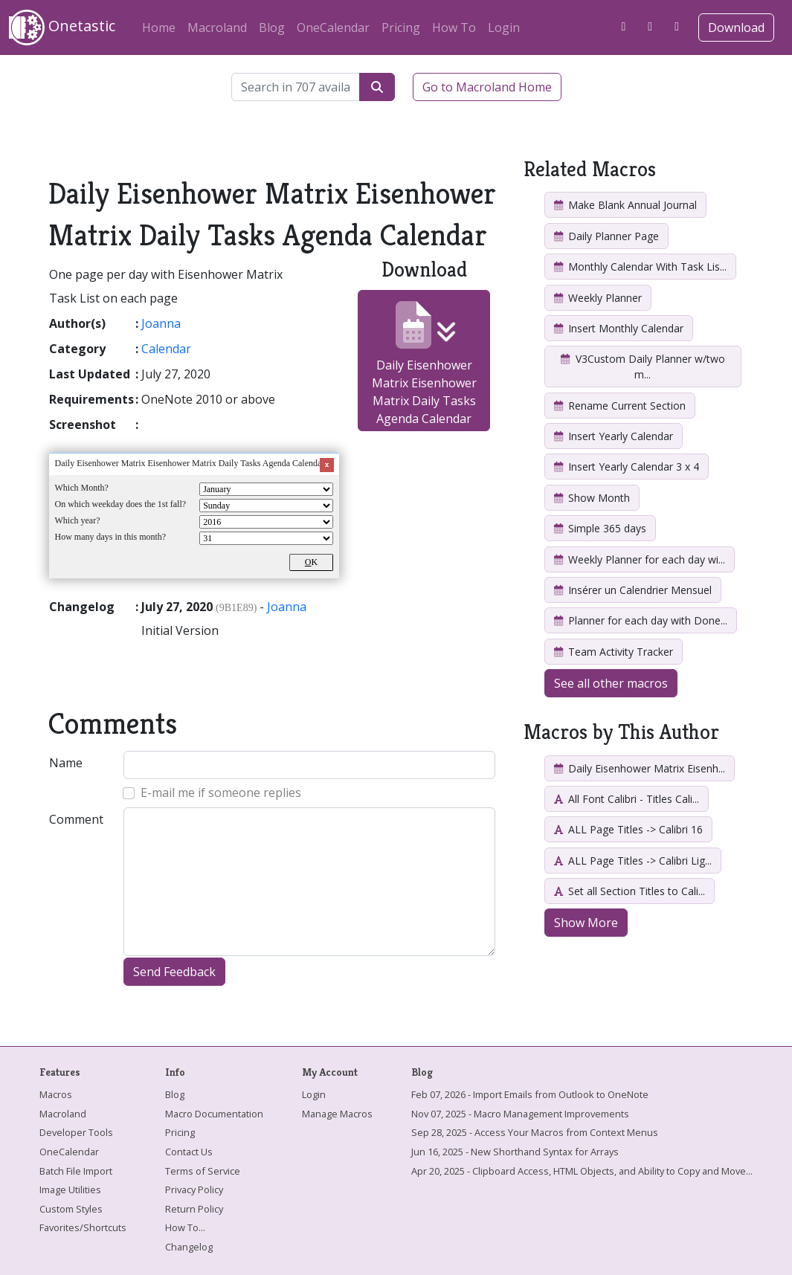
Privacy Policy (194, 1189)
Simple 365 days (600, 528)
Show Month (592, 498)
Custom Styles (71, 1209)
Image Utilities (70, 1189)
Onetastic (62, 27)
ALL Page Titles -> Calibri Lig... (633, 860)
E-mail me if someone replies (221, 792)
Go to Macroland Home (487, 87)
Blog (272, 27)
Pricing (400, 27)
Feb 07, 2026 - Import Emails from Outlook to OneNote (529, 1094)
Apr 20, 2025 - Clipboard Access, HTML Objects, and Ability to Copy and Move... (582, 1171)
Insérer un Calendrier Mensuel (633, 590)
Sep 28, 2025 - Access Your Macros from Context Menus (534, 1132)
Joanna (161, 323)
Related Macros (590, 169)
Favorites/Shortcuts (82, 1227)
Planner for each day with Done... (640, 620)
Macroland (217, 27)
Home (159, 27)
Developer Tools (76, 1132)
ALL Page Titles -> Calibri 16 (628, 829)
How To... (185, 1227)
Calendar (166, 348)
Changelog (189, 1246)
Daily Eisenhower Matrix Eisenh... (639, 768)
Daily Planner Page (606, 236)
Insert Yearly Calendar (613, 436)
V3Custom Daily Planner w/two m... (642, 366)
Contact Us (189, 1151)
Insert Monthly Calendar (618, 328)
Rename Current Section (620, 405)
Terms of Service (202, 1171)
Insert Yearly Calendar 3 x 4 (626, 466)
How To (454, 27)
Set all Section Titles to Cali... (629, 891)
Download (736, 27)
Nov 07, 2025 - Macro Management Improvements (520, 1113)
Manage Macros (337, 1113)
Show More (586, 922)
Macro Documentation (214, 1113)
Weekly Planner (598, 298)
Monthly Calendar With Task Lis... (640, 266)
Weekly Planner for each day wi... (639, 559)
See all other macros (611, 683)
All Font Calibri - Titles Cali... (626, 799)
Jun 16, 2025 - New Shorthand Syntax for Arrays (515, 1151)
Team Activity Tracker (613, 652)
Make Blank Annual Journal (625, 205)
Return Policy (194, 1209)
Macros (55, 1094)
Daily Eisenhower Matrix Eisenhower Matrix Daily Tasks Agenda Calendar (424, 364)
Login (504, 27)
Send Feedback (174, 971)
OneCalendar (333, 27)
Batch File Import (75, 1171)
